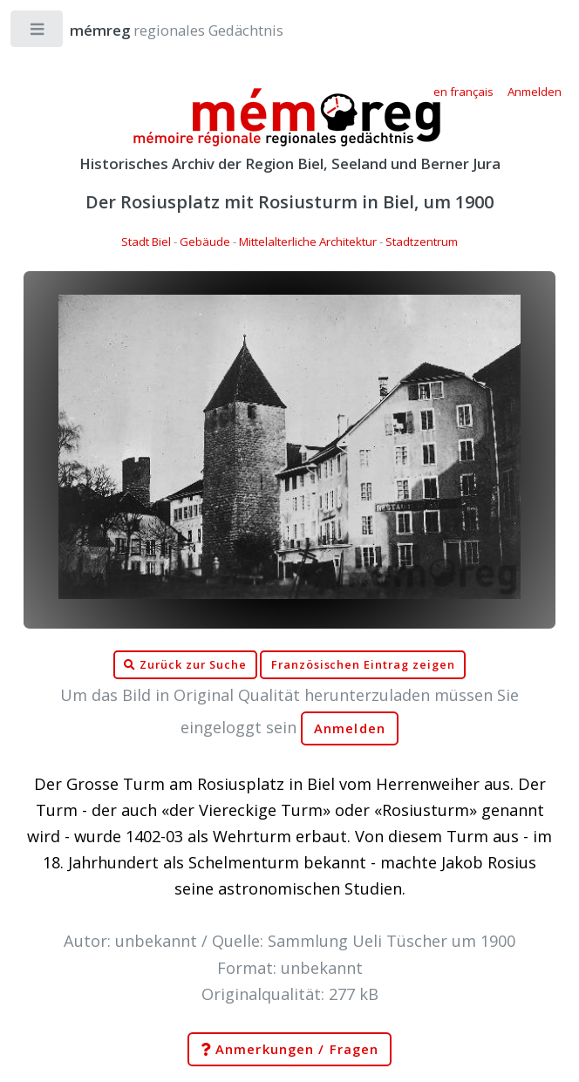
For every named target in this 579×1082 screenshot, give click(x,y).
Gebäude (205, 241)
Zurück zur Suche (185, 665)
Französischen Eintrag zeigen (363, 664)
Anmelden (349, 728)
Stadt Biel (146, 241)
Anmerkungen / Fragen (289, 1050)
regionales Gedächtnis (159, 30)
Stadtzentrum (421, 241)
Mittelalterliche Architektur (308, 241)
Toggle (38, 32)
